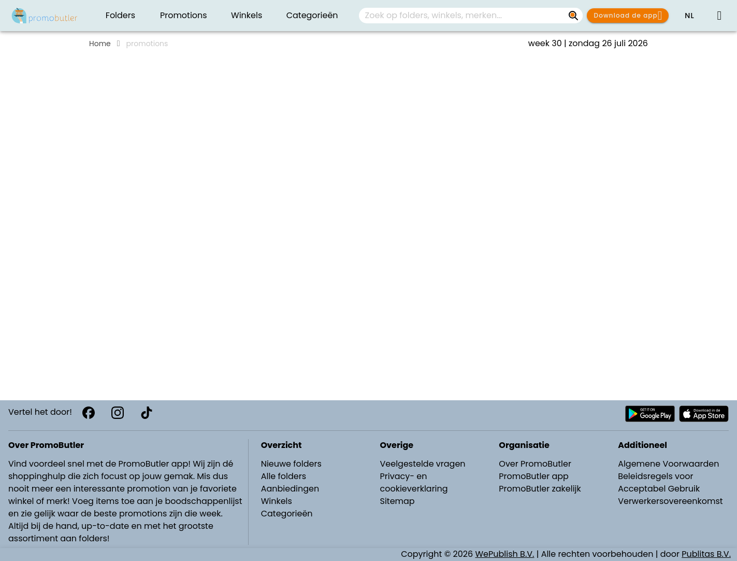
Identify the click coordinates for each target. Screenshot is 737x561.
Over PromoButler (535, 464)
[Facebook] (88, 412)
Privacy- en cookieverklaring (413, 482)
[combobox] (471, 15)
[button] (689, 15)
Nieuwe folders (291, 464)
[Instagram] (117, 412)
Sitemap (397, 501)
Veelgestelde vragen (422, 464)
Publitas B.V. (706, 554)
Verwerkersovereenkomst (670, 501)
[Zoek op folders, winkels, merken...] (573, 15)
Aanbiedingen (290, 489)
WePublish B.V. (504, 554)
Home (100, 43)
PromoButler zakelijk (540, 489)
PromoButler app (534, 476)
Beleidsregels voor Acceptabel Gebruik (659, 482)
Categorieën (287, 514)
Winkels (276, 501)
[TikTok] (146, 412)
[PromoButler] (44, 15)
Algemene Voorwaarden (668, 464)
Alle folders (283, 476)
